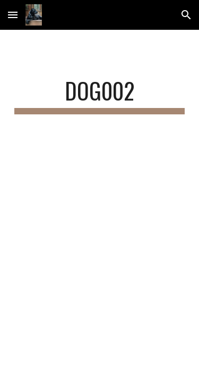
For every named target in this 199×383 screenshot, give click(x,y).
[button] (12, 14)
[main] (99, 95)
